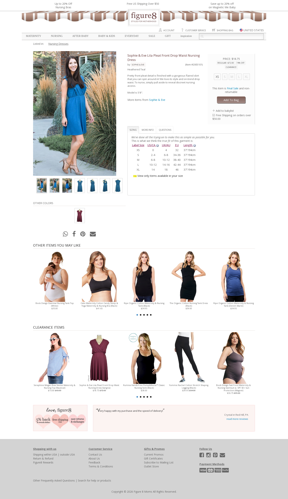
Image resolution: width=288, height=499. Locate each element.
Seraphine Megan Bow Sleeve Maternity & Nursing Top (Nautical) (54, 386)
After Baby (80, 36)
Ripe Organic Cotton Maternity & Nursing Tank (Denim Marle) (233, 304)
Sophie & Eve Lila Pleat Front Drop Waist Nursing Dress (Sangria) (99, 386)
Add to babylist (225, 110)
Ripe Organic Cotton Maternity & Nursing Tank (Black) (144, 304)
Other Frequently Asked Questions (54, 480)
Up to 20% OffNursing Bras (63, 5)
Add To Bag (231, 100)
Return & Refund (43, 458)
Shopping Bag (225, 30)
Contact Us (95, 454)
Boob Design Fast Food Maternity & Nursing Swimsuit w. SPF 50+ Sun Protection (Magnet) (233, 388)
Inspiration (186, 36)
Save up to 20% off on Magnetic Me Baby (222, 5)
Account (168, 30)
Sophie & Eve (138, 64)
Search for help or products (94, 480)
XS (217, 77)
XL (246, 77)
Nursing (57, 36)
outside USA (67, 454)
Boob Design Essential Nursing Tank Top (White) (55, 304)
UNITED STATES (253, 30)
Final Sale (232, 88)
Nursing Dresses (58, 44)
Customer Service (195, 30)
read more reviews (237, 419)
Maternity (33, 36)
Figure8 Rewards (43, 462)
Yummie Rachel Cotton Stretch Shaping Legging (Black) (188, 386)
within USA (50, 454)
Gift (168, 36)
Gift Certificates (153, 458)
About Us (94, 458)
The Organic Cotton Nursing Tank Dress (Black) (189, 304)
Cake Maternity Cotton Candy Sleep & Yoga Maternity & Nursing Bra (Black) (99, 304)
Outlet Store (151, 466)
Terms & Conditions (101, 466)
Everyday (132, 36)
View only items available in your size (160, 176)
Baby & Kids (106, 36)
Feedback (94, 462)
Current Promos (154, 454)
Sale (152, 36)
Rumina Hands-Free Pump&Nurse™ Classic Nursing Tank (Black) (144, 386)
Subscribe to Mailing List (159, 462)
